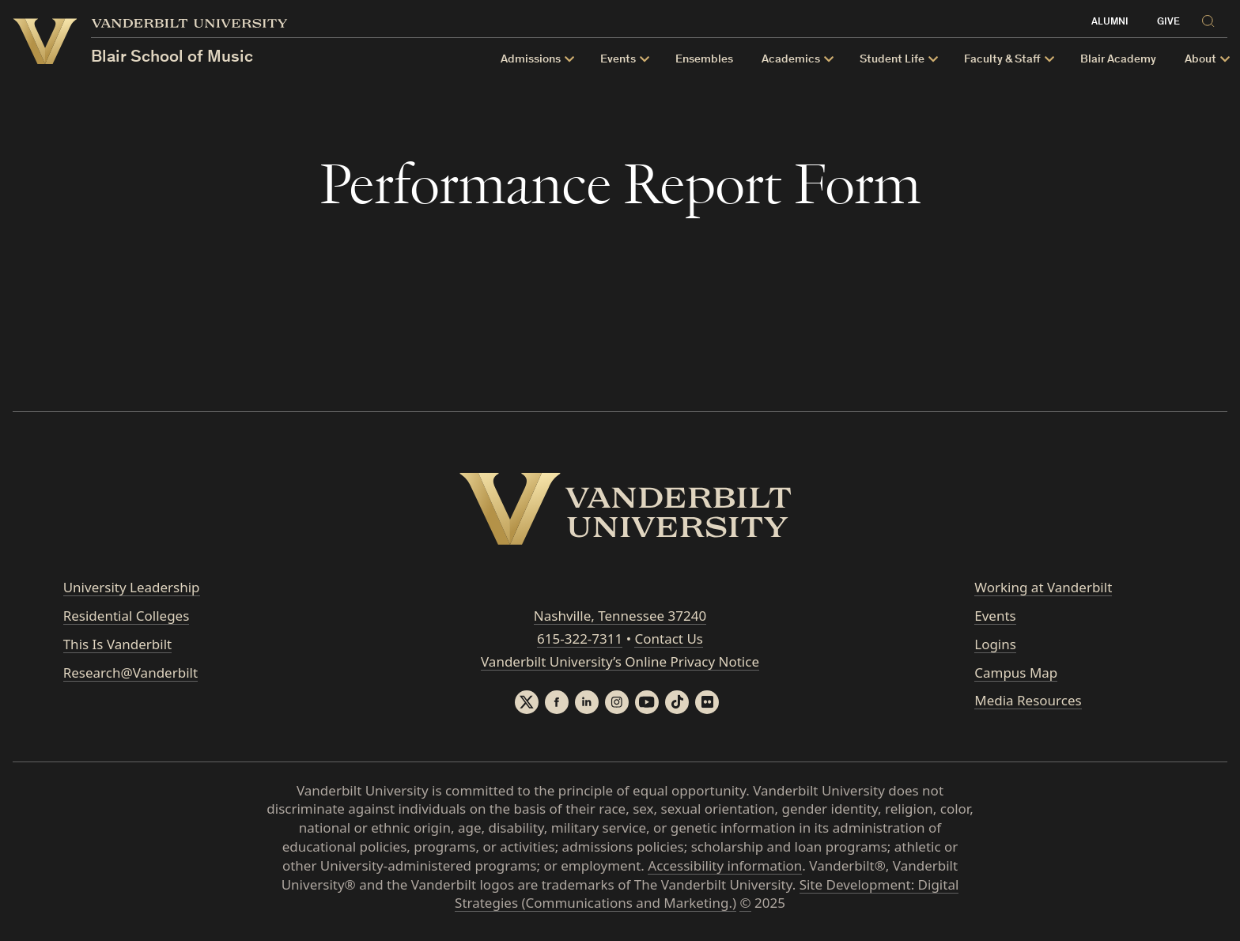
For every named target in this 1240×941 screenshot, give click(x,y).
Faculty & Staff (1002, 60)
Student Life (892, 60)
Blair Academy (1118, 60)
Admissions (531, 60)
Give (1168, 22)
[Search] (1210, 20)
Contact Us (668, 638)
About (1200, 60)
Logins (995, 644)
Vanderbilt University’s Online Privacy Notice (620, 661)
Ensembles (704, 60)
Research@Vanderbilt (130, 672)
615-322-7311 (579, 638)
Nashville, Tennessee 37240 (620, 616)
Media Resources (1027, 700)
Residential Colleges (126, 616)
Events (618, 60)
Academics (791, 60)
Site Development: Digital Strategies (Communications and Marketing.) (706, 894)
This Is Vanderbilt (117, 644)
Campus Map (1015, 672)
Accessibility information (725, 865)
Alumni (1109, 22)
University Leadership (131, 587)
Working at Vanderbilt (1043, 587)
